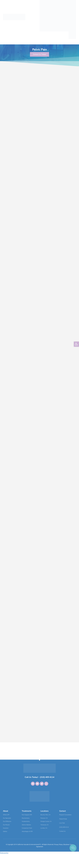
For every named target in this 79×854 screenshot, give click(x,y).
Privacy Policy (58, 844)
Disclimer (67, 844)
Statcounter (4, 853)
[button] (76, 344)
